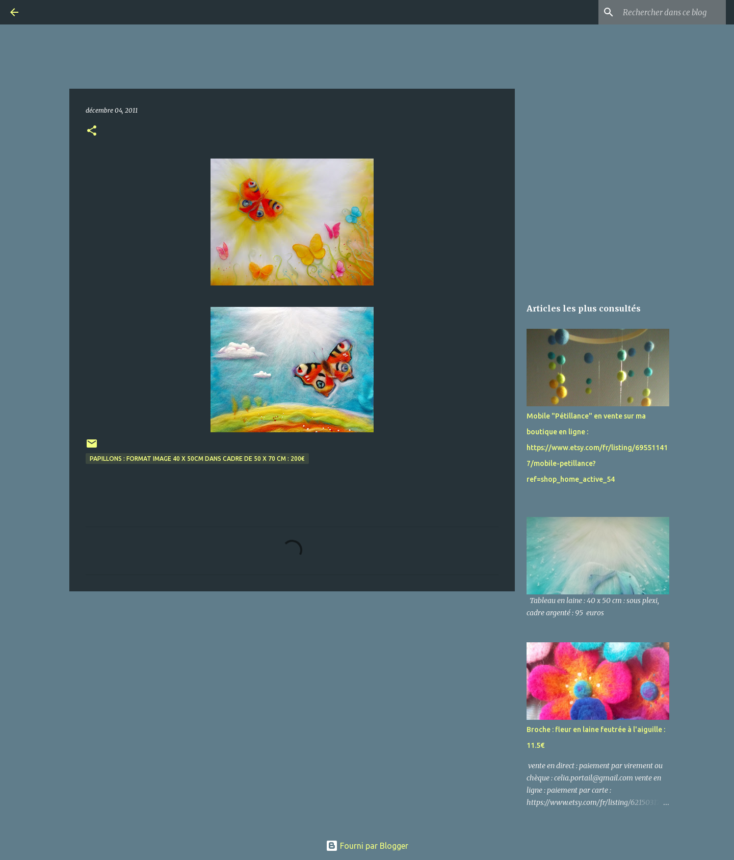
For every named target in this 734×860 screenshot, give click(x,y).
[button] (92, 131)
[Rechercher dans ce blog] (672, 12)
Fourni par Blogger (367, 845)
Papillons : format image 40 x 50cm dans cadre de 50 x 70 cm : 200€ (197, 458)
